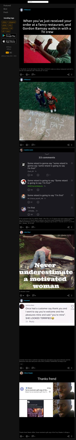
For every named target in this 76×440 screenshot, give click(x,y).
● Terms (9, 49)
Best (5, 9)
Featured (7, 5)
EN (7, 52)
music (10, 25)
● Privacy (9, 47)
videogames (12, 22)
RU (10, 52)
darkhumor (5, 28)
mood (8, 31)
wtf (3, 31)
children (4, 22)
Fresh (6, 12)
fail (11, 28)
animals (4, 25)
